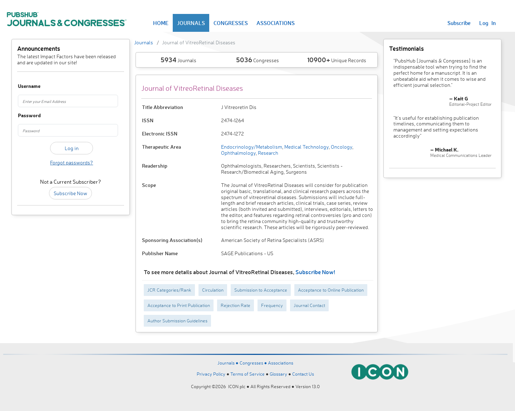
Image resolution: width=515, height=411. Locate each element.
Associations (280, 363)
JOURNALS (191, 22)
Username (26, 86)
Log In (487, 22)
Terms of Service (247, 374)
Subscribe (459, 22)
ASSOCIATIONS (275, 22)
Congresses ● (254, 363)
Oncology (341, 147)
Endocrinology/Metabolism (251, 147)
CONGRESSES (231, 22)
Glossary (278, 374)
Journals (143, 42)
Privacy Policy (211, 374)
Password (26, 116)
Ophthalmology (238, 153)
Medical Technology (306, 147)
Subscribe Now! (315, 272)
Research (267, 153)
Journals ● (228, 363)
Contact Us (303, 374)
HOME (160, 22)
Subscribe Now (70, 193)
